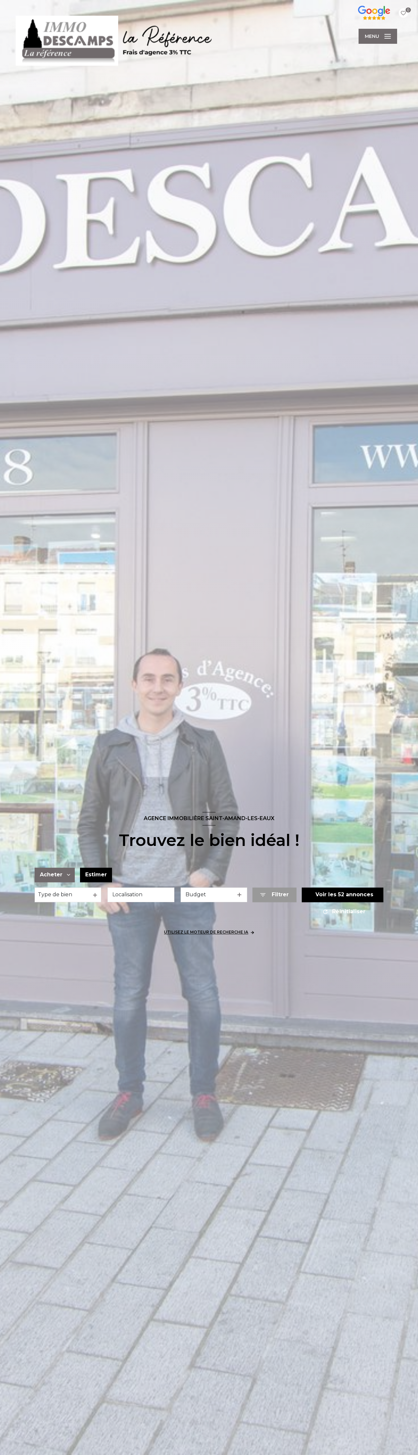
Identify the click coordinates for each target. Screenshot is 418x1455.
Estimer (96, 875)
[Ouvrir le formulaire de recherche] (274, 894)
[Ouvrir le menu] (378, 36)
